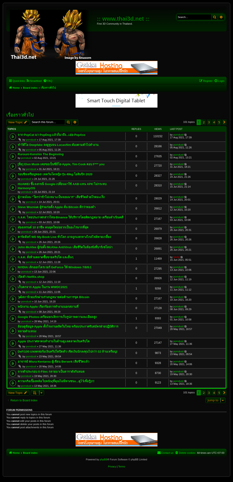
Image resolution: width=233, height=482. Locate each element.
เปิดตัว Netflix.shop (31, 276)
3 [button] (209, 122)
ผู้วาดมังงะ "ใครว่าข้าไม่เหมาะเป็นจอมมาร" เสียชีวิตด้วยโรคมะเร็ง (61, 197)
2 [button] (204, 122)
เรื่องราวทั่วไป (20, 114)
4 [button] (214, 122)
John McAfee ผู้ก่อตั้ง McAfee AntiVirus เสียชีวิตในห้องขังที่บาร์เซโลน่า (65, 247)
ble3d (176, 257)
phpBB (103, 459)
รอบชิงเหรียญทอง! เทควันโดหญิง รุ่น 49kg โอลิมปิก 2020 (55, 174)
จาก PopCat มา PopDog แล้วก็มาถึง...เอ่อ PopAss (51, 135)
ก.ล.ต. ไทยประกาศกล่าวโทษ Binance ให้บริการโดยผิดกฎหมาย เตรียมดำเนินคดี (70, 217)
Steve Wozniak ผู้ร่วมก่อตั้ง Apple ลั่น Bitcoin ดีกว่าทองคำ (56, 207)
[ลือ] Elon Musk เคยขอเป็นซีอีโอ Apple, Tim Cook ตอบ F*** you (61, 164)
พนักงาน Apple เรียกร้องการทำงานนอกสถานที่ (48, 306)
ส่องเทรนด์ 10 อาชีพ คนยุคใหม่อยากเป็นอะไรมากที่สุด (53, 227)
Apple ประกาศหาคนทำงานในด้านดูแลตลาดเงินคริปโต (54, 341)
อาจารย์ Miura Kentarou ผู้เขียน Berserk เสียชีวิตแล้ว (53, 361)
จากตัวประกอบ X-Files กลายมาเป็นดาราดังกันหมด (51, 371)
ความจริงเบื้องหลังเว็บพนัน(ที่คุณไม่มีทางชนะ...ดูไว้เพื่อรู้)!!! (56, 381)
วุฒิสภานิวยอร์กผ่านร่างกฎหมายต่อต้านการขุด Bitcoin (53, 297)
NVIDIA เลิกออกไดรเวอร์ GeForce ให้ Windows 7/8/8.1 (54, 267)
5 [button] (219, 122)
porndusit (31, 139)
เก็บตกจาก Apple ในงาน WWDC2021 (43, 287)
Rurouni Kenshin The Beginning (40, 154)
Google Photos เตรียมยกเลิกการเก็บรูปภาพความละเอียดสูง (57, 317)
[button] (224, 122)
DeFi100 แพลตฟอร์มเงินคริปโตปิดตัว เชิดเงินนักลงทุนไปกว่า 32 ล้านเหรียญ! (67, 351)
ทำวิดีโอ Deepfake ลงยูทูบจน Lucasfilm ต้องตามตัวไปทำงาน (58, 145)
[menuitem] (34, 81)
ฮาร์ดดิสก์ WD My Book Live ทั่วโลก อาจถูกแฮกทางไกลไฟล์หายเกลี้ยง (64, 237)
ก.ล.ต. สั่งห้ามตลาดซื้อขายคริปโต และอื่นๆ (45, 257)
